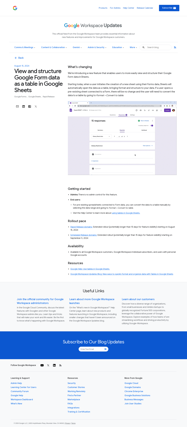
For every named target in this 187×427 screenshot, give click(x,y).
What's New (16, 403)
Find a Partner (74, 395)
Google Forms (20, 96)
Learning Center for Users (23, 387)
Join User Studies (132, 403)
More (133, 47)
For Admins (115, 8)
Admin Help (16, 383)
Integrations (73, 407)
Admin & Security (97, 47)
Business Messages (133, 399)
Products (103, 8)
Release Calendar (145, 8)
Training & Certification (79, 412)
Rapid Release (48, 96)
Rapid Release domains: (81, 227)
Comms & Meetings (24, 47)
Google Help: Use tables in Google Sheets (90, 269)
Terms (73, 423)
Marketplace (74, 399)
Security (72, 383)
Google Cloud (131, 383)
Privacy (67, 423)
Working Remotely (76, 391)
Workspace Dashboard (22, 399)
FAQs (70, 403)
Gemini (77, 47)
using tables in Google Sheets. (126, 213)
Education (118, 47)
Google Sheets (34, 96)
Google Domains (132, 387)
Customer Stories (76, 387)
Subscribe (169, 8)
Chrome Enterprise (133, 391)
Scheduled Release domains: (83, 235)
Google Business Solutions (137, 395)
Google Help (17, 395)
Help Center (128, 8)
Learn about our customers (138, 299)
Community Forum (20, 391)
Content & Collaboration (54, 47)
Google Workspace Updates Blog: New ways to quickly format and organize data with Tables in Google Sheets (121, 274)
